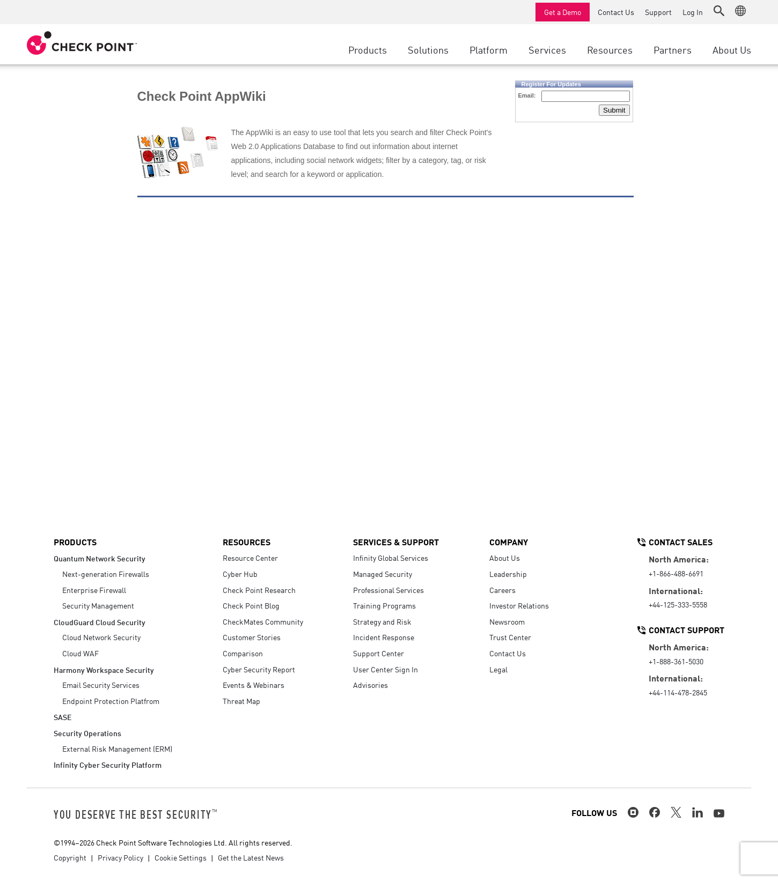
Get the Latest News (251, 857)
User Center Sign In (385, 669)
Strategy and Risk (382, 621)
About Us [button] (732, 49)
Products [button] (367, 49)
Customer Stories (252, 637)
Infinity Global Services (390, 557)
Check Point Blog (251, 605)
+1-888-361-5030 (676, 661)
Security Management (98, 605)
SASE (62, 716)
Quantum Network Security (99, 558)
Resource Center (250, 557)
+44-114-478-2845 (678, 692)
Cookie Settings (181, 857)
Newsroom (507, 621)
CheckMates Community (263, 621)
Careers (502, 589)
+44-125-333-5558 (678, 604)
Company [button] (508, 541)
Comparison (243, 653)
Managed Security (382, 573)
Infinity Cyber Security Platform (108, 764)
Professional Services (388, 589)
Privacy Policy (120, 857)
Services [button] (547, 49)
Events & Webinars (253, 684)
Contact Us (616, 11)
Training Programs (384, 605)
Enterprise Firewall (94, 589)
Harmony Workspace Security (104, 669)
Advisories (370, 684)
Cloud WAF (80, 653)
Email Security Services (101, 684)
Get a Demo (562, 11)
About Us (504, 557)
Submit (614, 110)
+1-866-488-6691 (676, 573)
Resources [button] (610, 49)
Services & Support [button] (396, 541)
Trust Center (510, 637)
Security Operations (87, 733)
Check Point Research (259, 589)
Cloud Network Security (101, 637)
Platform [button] (488, 49)
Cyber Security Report (259, 669)
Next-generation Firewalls (105, 573)
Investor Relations (519, 605)
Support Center (378, 653)
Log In (692, 11)
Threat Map (241, 700)
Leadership (508, 573)
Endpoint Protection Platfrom (110, 700)
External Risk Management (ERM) (117, 748)
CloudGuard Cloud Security (99, 622)
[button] (719, 10)
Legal (498, 669)
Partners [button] (673, 49)
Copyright (70, 857)
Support (658, 11)
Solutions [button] (428, 49)
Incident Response (383, 637)
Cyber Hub (240, 573)
